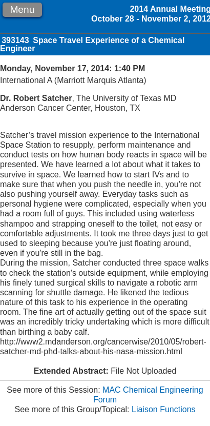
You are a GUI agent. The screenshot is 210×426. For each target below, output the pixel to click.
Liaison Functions (164, 409)
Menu (22, 9)
